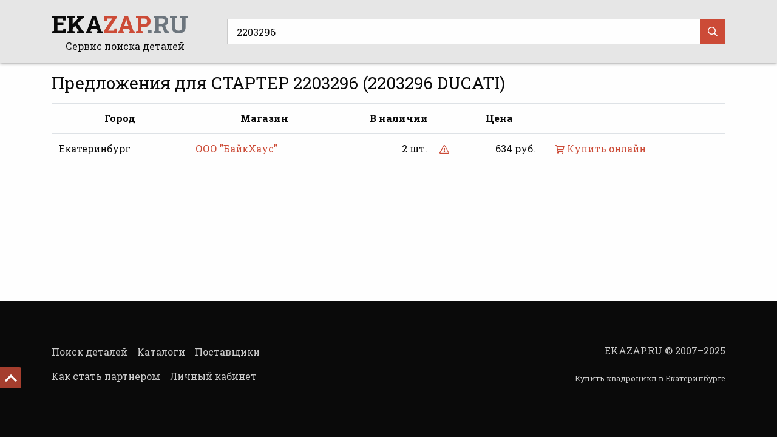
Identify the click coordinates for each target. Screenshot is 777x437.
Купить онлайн (600, 148)
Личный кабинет (213, 376)
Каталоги (161, 351)
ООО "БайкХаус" (236, 148)
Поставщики (227, 351)
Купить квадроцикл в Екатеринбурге (650, 378)
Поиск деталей (89, 351)
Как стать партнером (106, 376)
